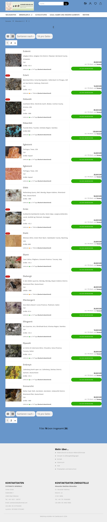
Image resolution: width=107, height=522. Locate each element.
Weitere (86, 15)
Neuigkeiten (11, 15)
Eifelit (25, 187)
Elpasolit (27, 343)
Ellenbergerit (29, 300)
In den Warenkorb (86, 68)
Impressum (60, 462)
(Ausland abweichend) (44, 69)
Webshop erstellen (46, 516)
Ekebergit (27, 276)
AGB (58, 466)
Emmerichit (28, 386)
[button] (85, 3)
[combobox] (25, 36)
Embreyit (27, 364)
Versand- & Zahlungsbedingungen (68, 456)
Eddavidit (27, 99)
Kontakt (59, 459)
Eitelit (25, 233)
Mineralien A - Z (25, 15)
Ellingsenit (27, 321)
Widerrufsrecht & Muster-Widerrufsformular (71, 453)
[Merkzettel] (95, 3)
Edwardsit (27, 123)
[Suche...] (66, 3)
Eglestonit (27, 144)
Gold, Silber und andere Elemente (65, 15)
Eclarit (26, 75)
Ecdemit (26, 51)
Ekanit (26, 254)
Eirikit (25, 209)
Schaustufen (41, 15)
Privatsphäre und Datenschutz (66, 469)
